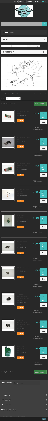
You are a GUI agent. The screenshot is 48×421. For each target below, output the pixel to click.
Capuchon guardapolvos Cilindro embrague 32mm (23, 297)
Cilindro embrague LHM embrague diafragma (23, 165)
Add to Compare (38, 129)
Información (9, 52)
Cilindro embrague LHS (23, 138)
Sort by (3, 98)
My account (6, 405)
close (43, 419)
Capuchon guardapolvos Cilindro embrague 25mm (23, 323)
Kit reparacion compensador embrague (22, 244)
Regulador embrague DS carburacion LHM (23, 218)
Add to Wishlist (37, 128)
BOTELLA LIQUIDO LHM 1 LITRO (23, 348)
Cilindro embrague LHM (23, 112)
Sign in (16, 1)
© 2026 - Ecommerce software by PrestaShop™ (14, 416)
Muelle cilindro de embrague (23, 269)
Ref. (18, 115)
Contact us (23, 1)
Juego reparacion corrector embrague (23, 192)
